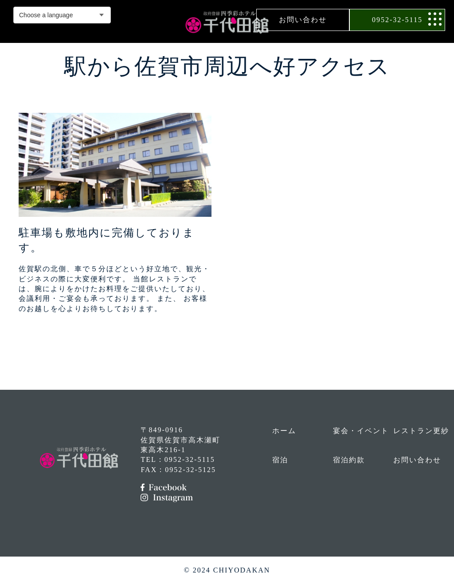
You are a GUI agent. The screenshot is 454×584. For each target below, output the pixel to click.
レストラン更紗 (421, 430)
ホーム (284, 430)
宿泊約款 (349, 460)
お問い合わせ (303, 19)
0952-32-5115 (397, 19)
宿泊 (280, 460)
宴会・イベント (361, 430)
